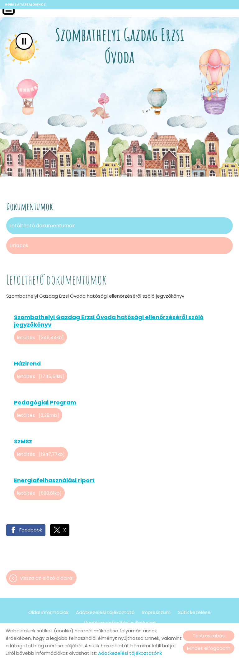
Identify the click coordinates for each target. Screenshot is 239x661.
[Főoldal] (119, 47)
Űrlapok (19, 245)
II (24, 41)
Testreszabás (209, 635)
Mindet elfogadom (208, 648)
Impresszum (156, 612)
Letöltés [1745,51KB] (40, 376)
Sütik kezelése (194, 612)
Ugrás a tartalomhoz (25, 4)
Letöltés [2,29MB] (38, 415)
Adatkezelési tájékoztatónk (130, 653)
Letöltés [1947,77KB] (41, 454)
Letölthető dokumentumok (42, 225)
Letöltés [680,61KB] (39, 493)
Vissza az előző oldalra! (46, 578)
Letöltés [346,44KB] (40, 337)
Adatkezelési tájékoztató (105, 612)
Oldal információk (48, 612)
